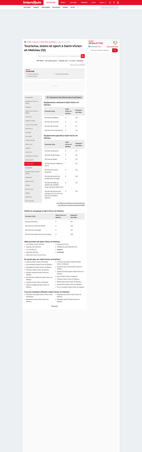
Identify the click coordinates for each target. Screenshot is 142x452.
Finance (84, 2)
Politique (27, 7)
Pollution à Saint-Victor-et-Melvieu (37, 270)
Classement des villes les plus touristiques (65, 97)
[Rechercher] (109, 7)
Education (56, 7)
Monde (65, 7)
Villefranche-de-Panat (64, 247)
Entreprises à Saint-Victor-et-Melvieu (69, 284)
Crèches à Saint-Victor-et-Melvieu (68, 279)
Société (36, 7)
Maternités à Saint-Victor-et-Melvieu (69, 282)
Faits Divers (46, 7)
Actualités (51, 2)
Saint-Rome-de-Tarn (33, 255)
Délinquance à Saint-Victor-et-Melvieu (39, 267)
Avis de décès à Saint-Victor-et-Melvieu (39, 264)
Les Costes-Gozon (51, 60)
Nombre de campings (62, 74)
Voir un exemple (112, 46)
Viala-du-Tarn (63, 60)
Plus (103, 2)
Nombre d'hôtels (32, 76)
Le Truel (72, 60)
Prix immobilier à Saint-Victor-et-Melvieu (70, 287)
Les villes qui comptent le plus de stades (71, 205)
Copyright (54, 306)
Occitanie (60, 252)
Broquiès (60, 244)
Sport (63, 2)
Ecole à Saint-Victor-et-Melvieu (67, 276)
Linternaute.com (95, 46)
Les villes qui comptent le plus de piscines (71, 203)
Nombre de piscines (33, 74)
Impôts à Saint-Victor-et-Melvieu (37, 282)
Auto (93, 2)
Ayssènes (80, 60)
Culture (73, 2)
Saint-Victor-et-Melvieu (48, 42)
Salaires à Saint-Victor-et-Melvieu (37, 262)
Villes (73, 7)
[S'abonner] (103, 50)
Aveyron (36, 42)
